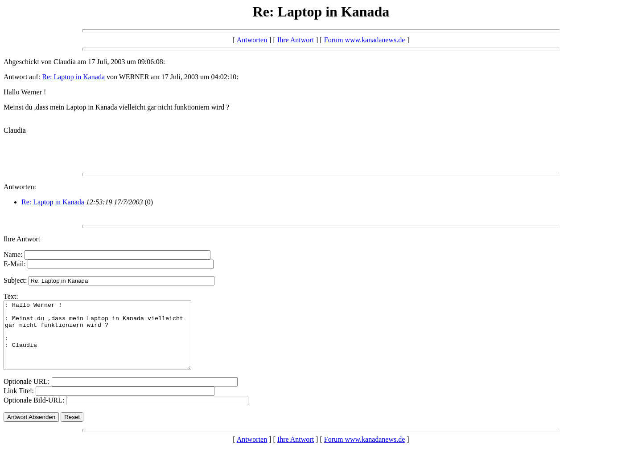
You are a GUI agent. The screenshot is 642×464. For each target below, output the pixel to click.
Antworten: (20, 187)
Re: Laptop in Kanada (73, 77)
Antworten (252, 40)
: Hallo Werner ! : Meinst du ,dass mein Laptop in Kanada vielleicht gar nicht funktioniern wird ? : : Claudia (109, 342)
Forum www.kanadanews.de (364, 40)
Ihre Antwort (295, 40)
